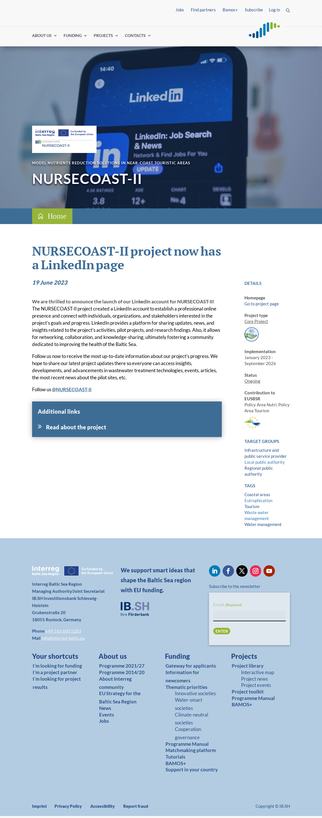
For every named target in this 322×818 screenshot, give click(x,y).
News (105, 710)
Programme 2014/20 (122, 674)
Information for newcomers (182, 678)
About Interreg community (115, 685)
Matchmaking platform (191, 752)
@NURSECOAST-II (71, 391)
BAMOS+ (176, 765)
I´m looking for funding (57, 668)
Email (227, 606)
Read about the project (76, 429)
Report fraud (135, 808)
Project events (256, 687)
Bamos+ (230, 9)
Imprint (39, 808)
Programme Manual (187, 746)
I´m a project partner (55, 674)
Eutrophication (258, 502)
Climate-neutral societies (191, 721)
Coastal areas (257, 496)
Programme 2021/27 (122, 668)
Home (57, 218)
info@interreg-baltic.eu (63, 640)
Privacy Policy (68, 808)
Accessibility (102, 808)
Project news (254, 681)
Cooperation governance (188, 735)
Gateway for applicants (191, 668)
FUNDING (73, 38)
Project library (248, 668)
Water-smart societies (188, 706)
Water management (263, 526)
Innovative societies (195, 696)
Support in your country (192, 772)
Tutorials (175, 759)
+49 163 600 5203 (63, 632)
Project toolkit (248, 694)
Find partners (203, 9)
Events (106, 717)
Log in (274, 9)
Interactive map (257, 674)
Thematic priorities (186, 689)
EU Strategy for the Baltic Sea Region (120, 700)
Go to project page (261, 305)
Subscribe (254, 9)
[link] (55, 659)
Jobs (179, 9)
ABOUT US (42, 38)
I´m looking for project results (57, 685)
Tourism (251, 508)
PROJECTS (103, 38)
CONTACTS (135, 38)
